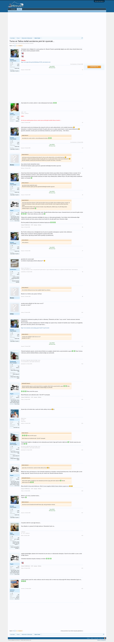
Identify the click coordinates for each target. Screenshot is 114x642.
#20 (82, 588)
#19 (82, 568)
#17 (82, 512)
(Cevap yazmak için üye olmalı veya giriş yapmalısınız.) (72, 630)
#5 (82, 194)
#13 (82, 399)
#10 (82, 312)
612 (18, 212)
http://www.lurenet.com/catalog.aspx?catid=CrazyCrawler (35, 328)
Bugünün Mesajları (13, 11)
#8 (82, 271)
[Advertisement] (46, 24)
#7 (82, 250)
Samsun (17, 214)
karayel (23, 43)
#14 (82, 423)
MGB (11, 533)
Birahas (12, 164)
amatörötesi (13, 269)
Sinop (18, 65)
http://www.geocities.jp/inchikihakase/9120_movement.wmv (36, 62)
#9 (82, 296)
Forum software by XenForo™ (19, 640)
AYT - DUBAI (16, 539)
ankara (18, 596)
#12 (82, 363)
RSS (104, 638)
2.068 (18, 64)
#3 (82, 147)
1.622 (18, 116)
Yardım (92, 638)
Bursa (18, 274)
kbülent (12, 419)
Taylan (11, 210)
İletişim (88, 638)
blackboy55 (13, 361)
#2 (82, 122)
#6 (82, 227)
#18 (82, 535)
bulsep (12, 313)
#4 (82, 168)
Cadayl (12, 113)
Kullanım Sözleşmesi (101, 640)
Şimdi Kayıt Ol (94, 66)
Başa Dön (101, 638)
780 (18, 366)
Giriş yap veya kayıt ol (99, 1)
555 (18, 594)
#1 (82, 69)
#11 (82, 346)
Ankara (18, 118)
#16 (82, 490)
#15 (82, 449)
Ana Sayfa (13, 9)
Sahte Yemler (15, 43)
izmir (18, 423)
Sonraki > (20, 45)
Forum (19, 9)
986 (18, 537)
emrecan (12, 590)
